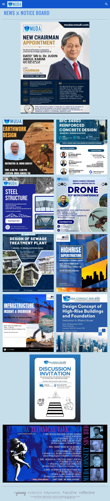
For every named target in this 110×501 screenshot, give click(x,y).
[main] (55, 13)
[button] (3, 4)
